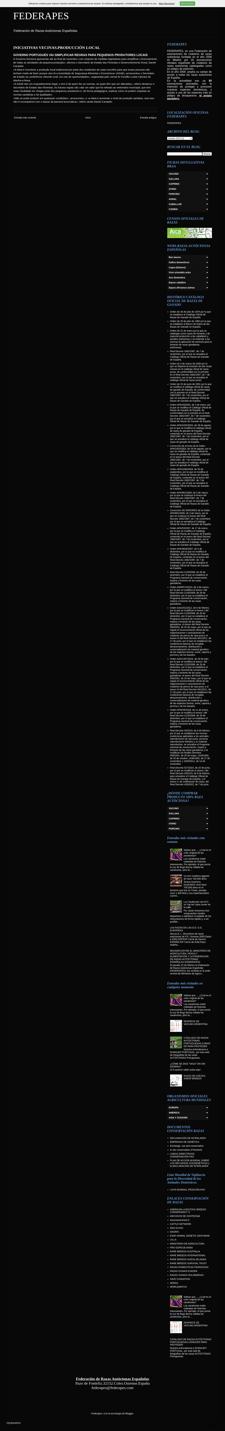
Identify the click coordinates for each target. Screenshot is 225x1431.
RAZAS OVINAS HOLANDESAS (187, 1275)
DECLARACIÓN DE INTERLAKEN (188, 1138)
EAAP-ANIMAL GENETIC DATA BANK (190, 1235)
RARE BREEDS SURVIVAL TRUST (188, 1263)
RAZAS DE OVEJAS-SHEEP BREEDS (195, 1077)
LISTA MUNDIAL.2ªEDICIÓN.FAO (187, 1189)
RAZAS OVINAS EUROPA (183, 1271)
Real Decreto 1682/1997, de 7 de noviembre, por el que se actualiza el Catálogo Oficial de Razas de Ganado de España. (189, 355)
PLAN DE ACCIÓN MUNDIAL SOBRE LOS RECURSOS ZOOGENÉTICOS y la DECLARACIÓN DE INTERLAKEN (190, 1163)
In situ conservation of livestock (186, 1150)
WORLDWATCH (178, 1286)
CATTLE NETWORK (180, 1224)
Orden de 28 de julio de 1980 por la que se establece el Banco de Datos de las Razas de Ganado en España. (190, 324)
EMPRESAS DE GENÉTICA (184, 1142)
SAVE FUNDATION (180, 1279)
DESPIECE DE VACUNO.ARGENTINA (195, 1022)
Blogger (129, 1413)
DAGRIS (174, 1231)
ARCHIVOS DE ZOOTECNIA (185, 1216)
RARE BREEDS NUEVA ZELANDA (188, 1259)
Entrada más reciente (25, 117)
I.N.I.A (173, 1239)
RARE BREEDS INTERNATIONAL (188, 1255)
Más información (167, 3)
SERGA (174, 1283)
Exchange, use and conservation (187, 1146)
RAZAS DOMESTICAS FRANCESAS (189, 1267)
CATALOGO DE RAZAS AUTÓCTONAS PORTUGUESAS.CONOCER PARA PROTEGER (197, 1041)
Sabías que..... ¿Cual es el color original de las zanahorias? (197, 853)
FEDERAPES (41, 15)
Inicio (88, 117)
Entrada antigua (148, 117)
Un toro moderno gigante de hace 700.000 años (196, 877)
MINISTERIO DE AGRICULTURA (187, 1243)
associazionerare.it (179, 1220)
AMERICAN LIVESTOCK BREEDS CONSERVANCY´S (188, 1211)
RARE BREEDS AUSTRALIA (185, 1251)
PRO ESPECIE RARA (181, 1247)
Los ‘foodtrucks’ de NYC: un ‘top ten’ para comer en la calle (197, 905)
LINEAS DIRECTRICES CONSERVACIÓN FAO (182, 1155)
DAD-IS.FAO (176, 1228)
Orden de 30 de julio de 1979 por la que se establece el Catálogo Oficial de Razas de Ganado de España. (190, 314)
